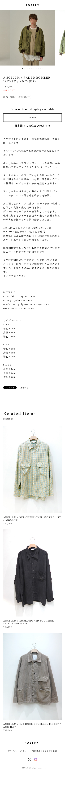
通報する (24, 388)
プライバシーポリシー (18, 751)
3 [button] (27, 68)
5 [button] (31, 68)
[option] (32, 38)
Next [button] (60, 38)
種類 (5, 97)
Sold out (32, 117)
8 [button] (38, 68)
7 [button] (36, 68)
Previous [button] (5, 38)
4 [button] (29, 68)
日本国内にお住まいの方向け (32, 125)
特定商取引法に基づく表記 (44, 751)
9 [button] (40, 68)
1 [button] (22, 68)
